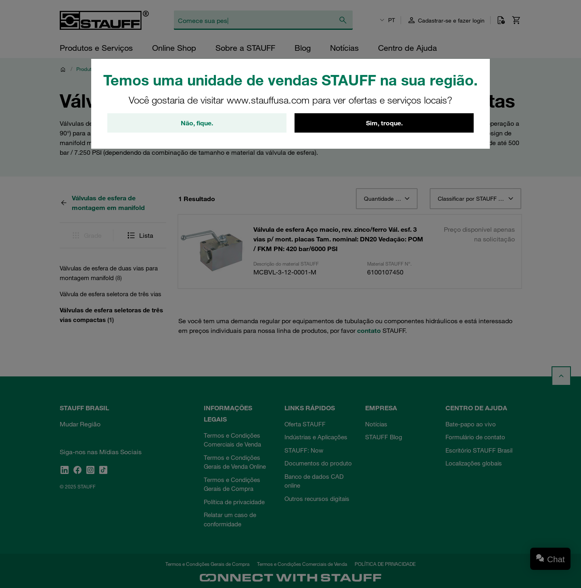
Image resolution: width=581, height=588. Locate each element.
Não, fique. (197, 123)
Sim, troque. (384, 123)
